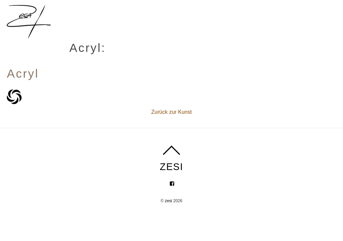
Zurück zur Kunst (171, 112)
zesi (168, 200)
